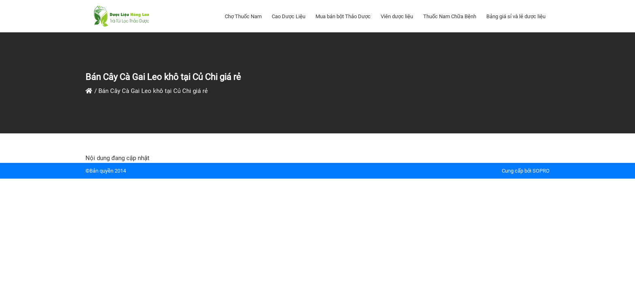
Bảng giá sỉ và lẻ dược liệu (516, 16)
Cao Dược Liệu (288, 16)
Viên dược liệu (397, 16)
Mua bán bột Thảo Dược (343, 16)
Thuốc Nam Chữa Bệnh (449, 16)
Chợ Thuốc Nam (243, 16)
